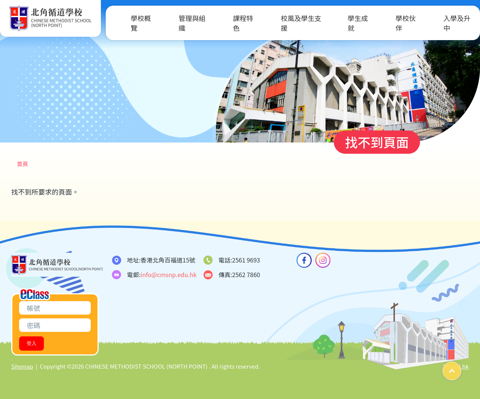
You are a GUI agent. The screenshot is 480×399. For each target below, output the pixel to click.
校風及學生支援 (291, 23)
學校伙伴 (396, 23)
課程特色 (233, 23)
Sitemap (22, 366)
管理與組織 (183, 23)
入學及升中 (447, 23)
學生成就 (348, 23)
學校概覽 (131, 23)
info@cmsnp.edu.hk (169, 274)
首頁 (22, 164)
